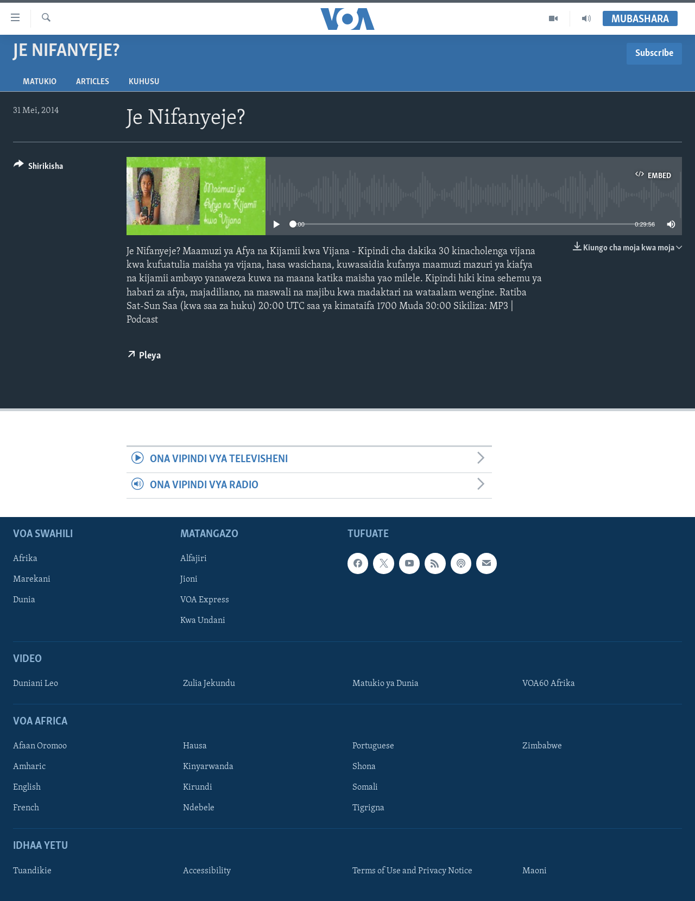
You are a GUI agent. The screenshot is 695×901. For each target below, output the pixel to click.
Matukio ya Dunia (385, 683)
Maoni (534, 871)
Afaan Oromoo (40, 746)
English (27, 787)
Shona (364, 767)
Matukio (39, 82)
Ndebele (198, 808)
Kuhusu (144, 82)
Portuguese (373, 746)
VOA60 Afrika (548, 683)
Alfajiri (193, 559)
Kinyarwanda (208, 767)
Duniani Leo (35, 683)
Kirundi (197, 787)
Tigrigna (368, 808)
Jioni (189, 579)
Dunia (24, 600)
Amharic (29, 767)
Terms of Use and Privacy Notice (412, 871)
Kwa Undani (202, 620)
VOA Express (204, 600)
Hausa (195, 746)
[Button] (38, 168)
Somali (365, 787)
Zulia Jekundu (209, 683)
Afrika (25, 559)
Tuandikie (32, 871)
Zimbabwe (542, 746)
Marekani (31, 579)
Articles (92, 82)
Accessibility (207, 871)
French (26, 808)
